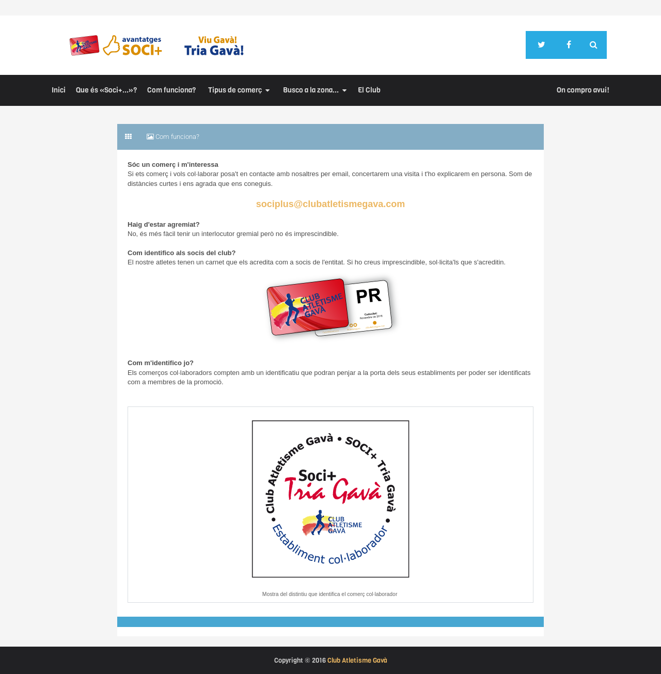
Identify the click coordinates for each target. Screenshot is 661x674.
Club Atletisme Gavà (357, 660)
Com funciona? (171, 90)
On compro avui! (583, 90)
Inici (59, 90)
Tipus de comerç (235, 90)
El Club (369, 90)
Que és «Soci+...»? (106, 90)
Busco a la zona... (311, 90)
